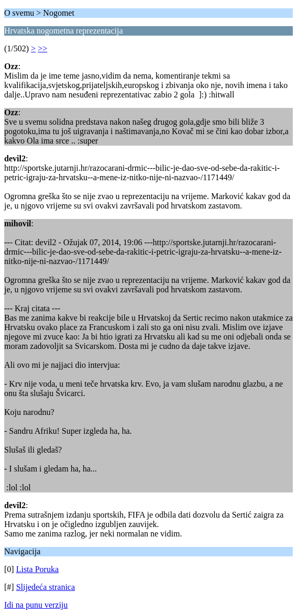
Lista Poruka (37, 569)
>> (42, 48)
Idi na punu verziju (36, 604)
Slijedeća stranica (45, 587)
